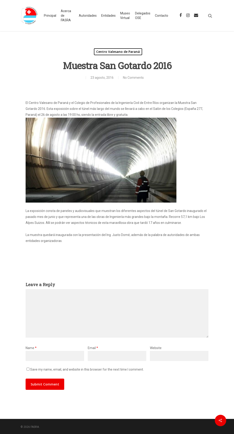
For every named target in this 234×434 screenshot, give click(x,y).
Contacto (161, 15)
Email (93, 348)
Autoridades (88, 15)
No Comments (133, 77)
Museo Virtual (125, 15)
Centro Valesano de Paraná (118, 51)
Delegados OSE (142, 15)
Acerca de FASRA (66, 15)
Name (31, 348)
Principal (50, 15)
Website (156, 348)
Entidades (108, 15)
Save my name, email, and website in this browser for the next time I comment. (87, 369)
